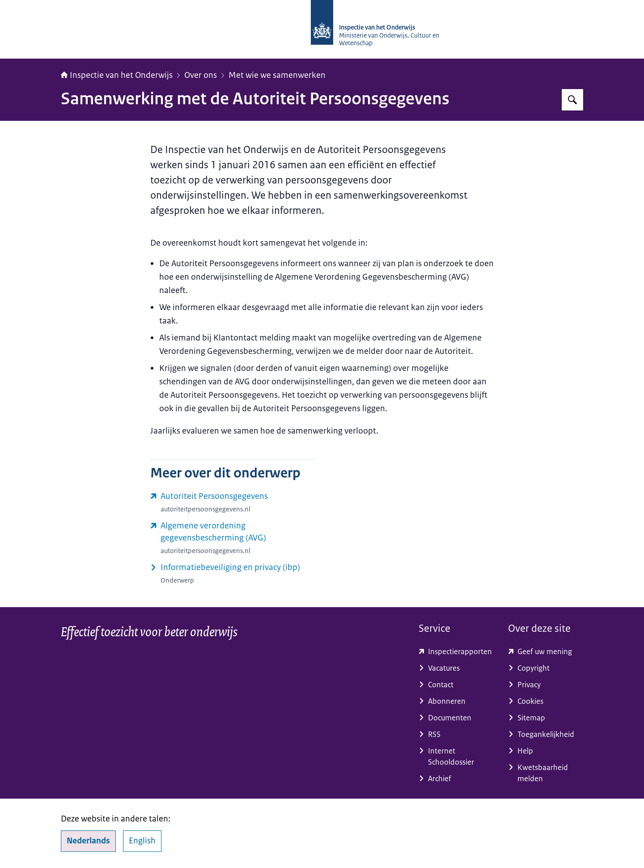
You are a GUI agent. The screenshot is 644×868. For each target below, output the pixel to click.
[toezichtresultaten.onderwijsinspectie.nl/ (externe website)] (456, 651)
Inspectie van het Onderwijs (117, 75)
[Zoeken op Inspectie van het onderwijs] (572, 100)
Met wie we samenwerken (277, 75)
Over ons (200, 75)
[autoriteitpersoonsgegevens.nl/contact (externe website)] (232, 502)
